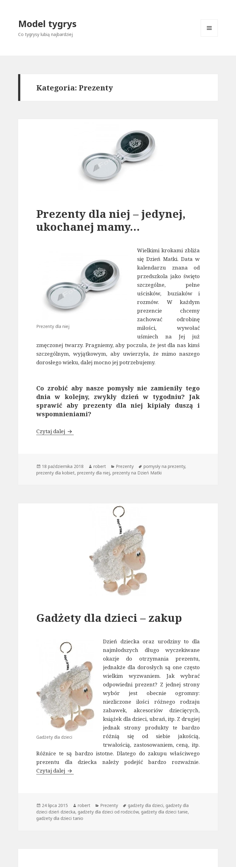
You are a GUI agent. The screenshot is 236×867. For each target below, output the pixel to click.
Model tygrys (47, 24)
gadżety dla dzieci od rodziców (108, 812)
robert (99, 466)
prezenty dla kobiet (55, 473)
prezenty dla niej (93, 473)
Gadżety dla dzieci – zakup (109, 617)
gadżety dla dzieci (145, 805)
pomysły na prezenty (164, 466)
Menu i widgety (209, 36)
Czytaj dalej (55, 431)
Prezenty (125, 466)
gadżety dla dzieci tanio (59, 818)
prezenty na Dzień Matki (137, 473)
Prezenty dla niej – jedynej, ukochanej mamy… (111, 220)
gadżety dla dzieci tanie (164, 812)
